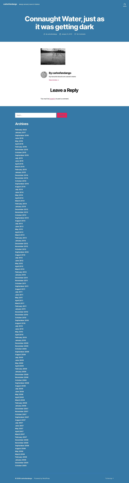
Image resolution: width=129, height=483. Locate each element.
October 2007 (21, 414)
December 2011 (21, 278)
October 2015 (20, 152)
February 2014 (21, 204)
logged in (52, 99)
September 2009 (22, 352)
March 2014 (20, 201)
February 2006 (21, 457)
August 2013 (20, 221)
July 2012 (19, 258)
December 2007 (22, 409)
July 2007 (19, 423)
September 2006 (22, 445)
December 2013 (21, 209)
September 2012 (22, 252)
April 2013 (19, 232)
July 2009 (19, 357)
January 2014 (20, 206)
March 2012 (20, 269)
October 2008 (21, 380)
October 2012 (20, 249)
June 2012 (19, 260)
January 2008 (21, 406)
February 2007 (21, 437)
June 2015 (19, 161)
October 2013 (20, 215)
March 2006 (20, 454)
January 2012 (20, 275)
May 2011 (19, 297)
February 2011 (21, 306)
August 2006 (20, 448)
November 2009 (22, 346)
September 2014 (22, 184)
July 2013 (19, 223)
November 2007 (22, 411)
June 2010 (19, 329)
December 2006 (22, 440)
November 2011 (21, 280)
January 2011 (20, 309)
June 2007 (19, 426)
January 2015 (20, 172)
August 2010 (20, 323)
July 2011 (19, 292)
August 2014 (20, 186)
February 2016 (21, 147)
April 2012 (19, 266)
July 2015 (19, 158)
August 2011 (20, 289)
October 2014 (20, 181)
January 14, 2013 (67, 34)
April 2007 (19, 431)
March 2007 (20, 434)
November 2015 (21, 149)
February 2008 (21, 403)
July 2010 (19, 326)
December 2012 (21, 243)
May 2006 (19, 451)
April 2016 (19, 144)
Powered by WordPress (42, 478)
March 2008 (20, 400)
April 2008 (19, 397)
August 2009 (20, 354)
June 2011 (19, 295)
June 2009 (19, 360)
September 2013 (22, 218)
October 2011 (20, 283)
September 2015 (22, 155)
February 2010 (21, 337)
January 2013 (20, 241)
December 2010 (21, 312)
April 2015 (19, 164)
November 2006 (22, 443)
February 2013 (21, 238)
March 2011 (20, 303)
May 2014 (19, 195)
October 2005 (21, 465)
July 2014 (19, 189)
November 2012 (21, 246)
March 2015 (20, 167)
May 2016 (19, 141)
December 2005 (22, 463)
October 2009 (21, 349)
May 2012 (19, 263)
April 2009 (19, 366)
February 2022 (21, 130)
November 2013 (21, 212)
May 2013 (19, 229)
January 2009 (21, 371)
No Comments (81, 34)
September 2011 (22, 286)
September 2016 (22, 135)
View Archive (54, 80)
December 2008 (22, 374)
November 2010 (21, 315)
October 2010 (20, 317)
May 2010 (19, 332)
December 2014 (21, 175)
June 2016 (19, 138)
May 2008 (19, 394)
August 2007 (20, 420)
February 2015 (21, 169)
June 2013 (19, 226)
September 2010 (22, 320)
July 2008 (19, 389)
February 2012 (21, 272)
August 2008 (20, 386)
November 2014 (21, 178)
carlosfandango (10, 4)
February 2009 (21, 369)
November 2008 (22, 377)
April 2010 (19, 334)
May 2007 (19, 428)
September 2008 (22, 383)
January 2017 (20, 132)
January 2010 (20, 340)
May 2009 (19, 363)
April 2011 (19, 300)
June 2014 (19, 192)
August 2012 (20, 255)
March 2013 (20, 235)
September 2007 (22, 417)
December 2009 (22, 343)
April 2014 (19, 198)
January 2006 (21, 460)
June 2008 (19, 391)
